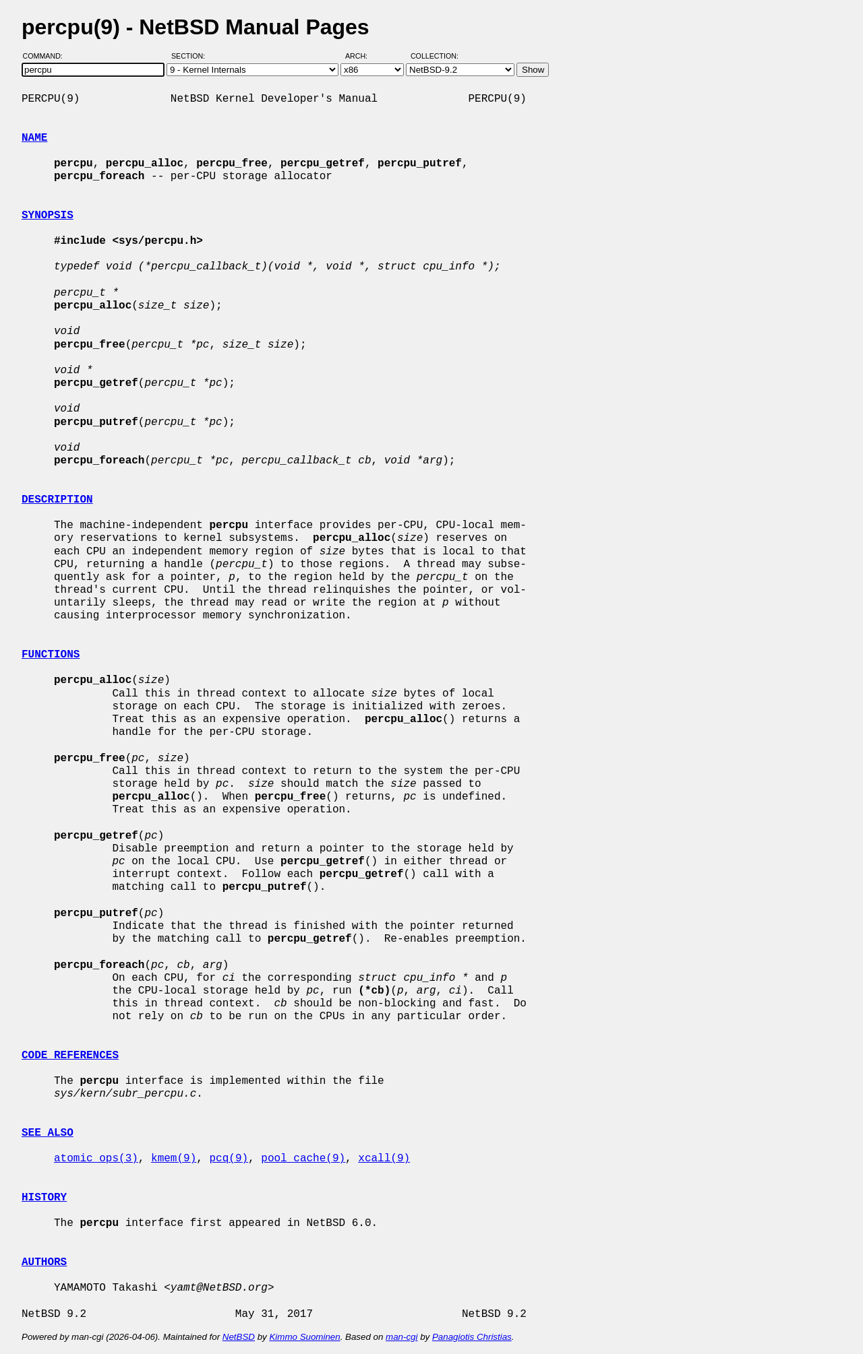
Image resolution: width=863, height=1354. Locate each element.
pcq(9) (228, 1158)
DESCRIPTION (57, 499)
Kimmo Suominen (304, 1337)
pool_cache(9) (303, 1158)
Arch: (362, 56)
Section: (191, 56)
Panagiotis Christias (472, 1337)
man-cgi (401, 1337)
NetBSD (238, 1337)
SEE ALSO (47, 1133)
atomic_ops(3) (96, 1158)
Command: (47, 56)
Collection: (434, 56)
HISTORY (44, 1197)
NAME (34, 138)
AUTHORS (44, 1262)
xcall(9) (384, 1158)
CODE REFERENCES (70, 1055)
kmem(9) (173, 1158)
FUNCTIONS (51, 654)
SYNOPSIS (47, 215)
